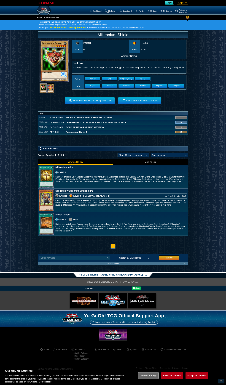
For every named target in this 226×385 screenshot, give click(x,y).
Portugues (176, 86)
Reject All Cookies (172, 375)
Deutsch (109, 86)
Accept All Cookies (196, 375)
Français (126, 86)
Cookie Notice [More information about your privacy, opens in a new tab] (46, 382)
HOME (39, 17)
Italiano (143, 86)
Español (159, 86)
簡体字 (143, 78)
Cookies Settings (148, 375)
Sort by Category (81, 359)
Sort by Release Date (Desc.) (81, 354)
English (93, 86)
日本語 (93, 78)
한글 (109, 78)
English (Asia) (126, 78)
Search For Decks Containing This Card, (68, 28)
